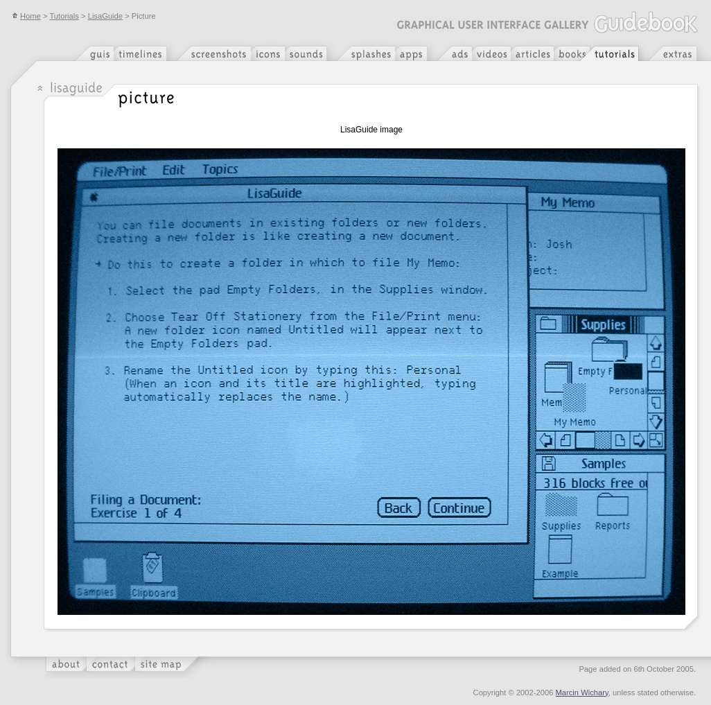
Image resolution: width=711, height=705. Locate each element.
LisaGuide (105, 16)
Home (26, 16)
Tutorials (63, 16)
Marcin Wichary (582, 692)
